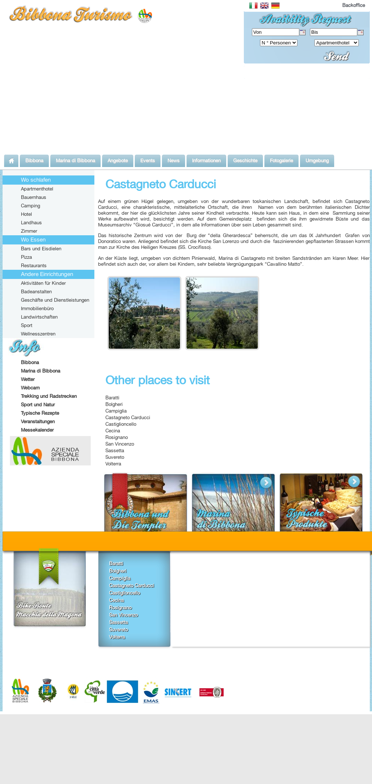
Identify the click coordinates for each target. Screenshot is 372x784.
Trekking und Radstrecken (49, 396)
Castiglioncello (120, 424)
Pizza (26, 257)
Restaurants (34, 265)
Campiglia (116, 411)
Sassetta (114, 450)
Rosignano (116, 437)
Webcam (30, 388)
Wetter (28, 379)
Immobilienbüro (37, 308)
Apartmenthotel (37, 189)
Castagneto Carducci (127, 417)
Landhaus (31, 222)
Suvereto (114, 457)
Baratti (112, 397)
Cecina (112, 430)
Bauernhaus (33, 197)
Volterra (113, 464)
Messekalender (37, 430)
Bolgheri (114, 404)
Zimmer (29, 231)
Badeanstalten (36, 291)
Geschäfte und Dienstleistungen (55, 300)
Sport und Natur (38, 404)
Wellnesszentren (38, 334)
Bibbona (30, 362)
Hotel (26, 214)
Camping (30, 205)
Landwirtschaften (39, 317)
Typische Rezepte (40, 413)
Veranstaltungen (38, 421)
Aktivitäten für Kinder (43, 283)
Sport (26, 325)
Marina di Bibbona (40, 371)
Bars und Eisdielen (41, 248)
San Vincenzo (119, 444)
